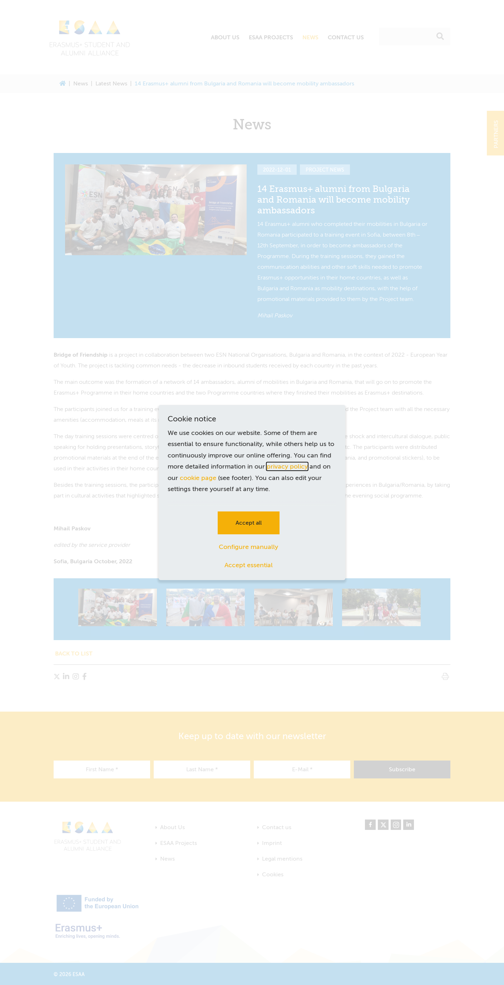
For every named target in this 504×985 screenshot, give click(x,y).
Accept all (249, 522)
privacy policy (287, 466)
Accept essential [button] (248, 565)
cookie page (198, 478)
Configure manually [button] (248, 547)
